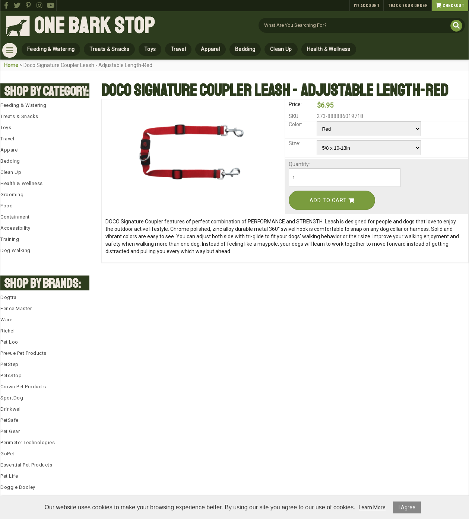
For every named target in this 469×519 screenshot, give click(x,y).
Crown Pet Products (23, 386)
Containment (15, 217)
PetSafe (9, 420)
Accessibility (15, 228)
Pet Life (9, 476)
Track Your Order (408, 6)
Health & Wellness (329, 49)
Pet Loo (9, 342)
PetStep (9, 364)
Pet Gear (10, 431)
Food (6, 205)
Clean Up (281, 49)
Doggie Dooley (17, 487)
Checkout (450, 6)
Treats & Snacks (109, 49)
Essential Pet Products (26, 465)
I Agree (407, 507)
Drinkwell (11, 409)
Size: (294, 143)
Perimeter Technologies (27, 442)
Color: (295, 124)
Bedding (245, 49)
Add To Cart (332, 200)
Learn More (372, 507)
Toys (150, 49)
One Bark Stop (94, 26)
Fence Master (16, 308)
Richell (8, 331)
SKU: (294, 116)
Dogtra (8, 297)
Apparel (210, 49)
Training (9, 239)
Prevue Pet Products (23, 353)
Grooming (11, 194)
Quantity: (299, 164)
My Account (367, 6)
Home (11, 65)
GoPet (7, 453)
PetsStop (11, 375)
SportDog (11, 398)
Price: (295, 104)
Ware (6, 319)
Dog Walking (15, 250)
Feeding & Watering (51, 49)
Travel (178, 49)
